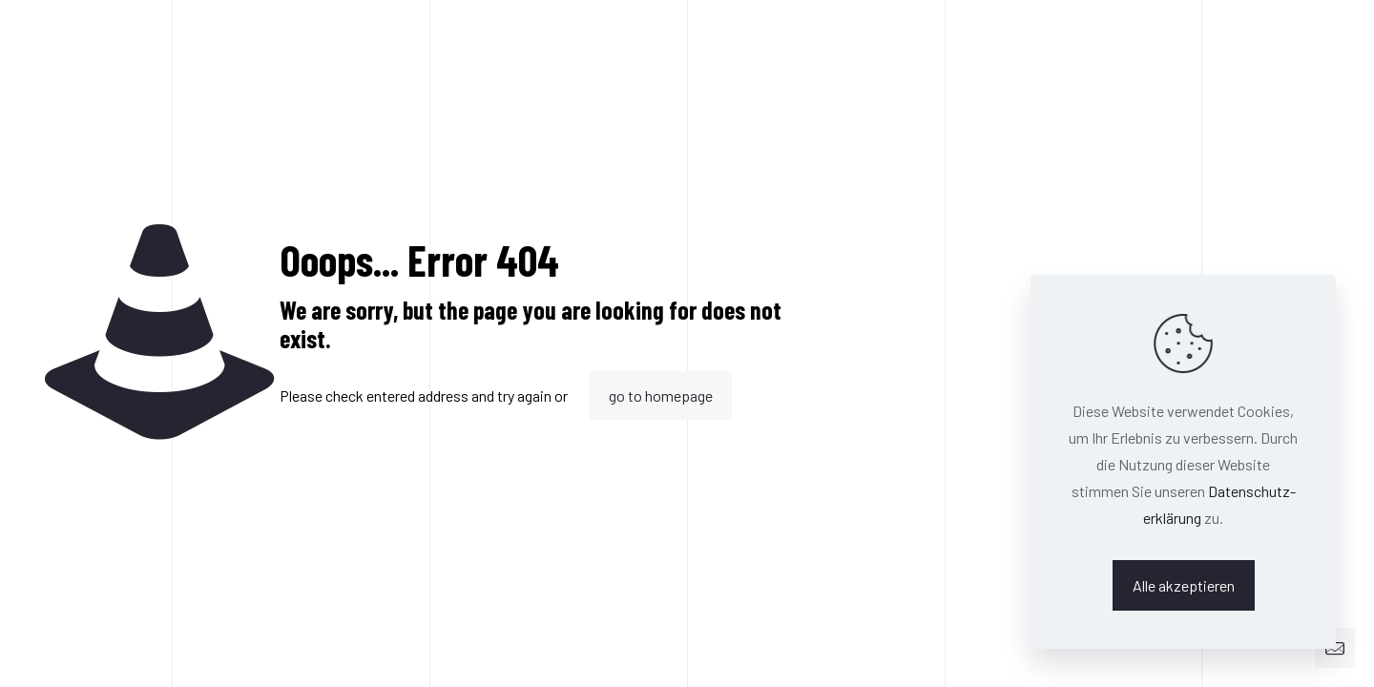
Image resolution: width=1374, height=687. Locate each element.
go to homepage (661, 395)
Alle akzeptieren (1184, 585)
